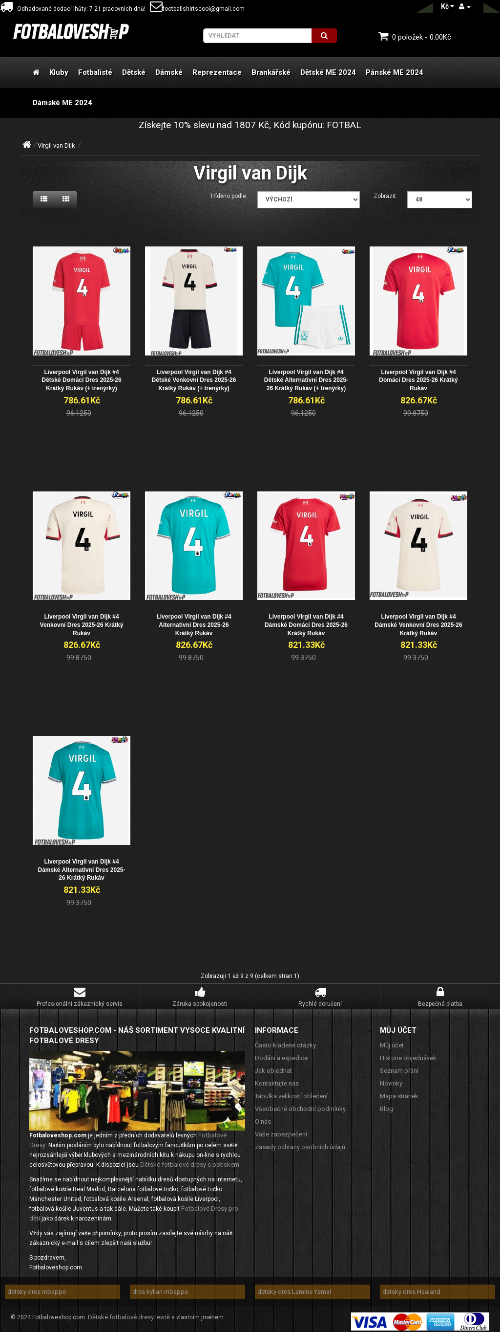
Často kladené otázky (285, 1041)
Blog (386, 1105)
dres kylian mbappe (160, 1287)
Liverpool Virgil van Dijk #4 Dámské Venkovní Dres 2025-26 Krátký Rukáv (418, 622)
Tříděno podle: (229, 196)
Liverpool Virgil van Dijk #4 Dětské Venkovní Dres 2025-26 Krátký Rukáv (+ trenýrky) (194, 379)
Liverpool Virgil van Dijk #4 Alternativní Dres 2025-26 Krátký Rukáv (193, 622)
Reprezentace (217, 72)
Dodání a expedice (281, 1054)
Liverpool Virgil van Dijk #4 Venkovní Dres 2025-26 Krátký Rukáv (82, 622)
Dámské (169, 72)
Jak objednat (273, 1066)
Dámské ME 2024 (62, 102)
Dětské (134, 72)
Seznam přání (399, 1066)
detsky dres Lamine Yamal (294, 1287)
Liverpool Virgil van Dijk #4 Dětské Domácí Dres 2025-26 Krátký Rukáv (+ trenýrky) (81, 379)
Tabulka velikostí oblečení (291, 1092)
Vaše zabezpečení (281, 1130)
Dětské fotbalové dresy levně (129, 1313)
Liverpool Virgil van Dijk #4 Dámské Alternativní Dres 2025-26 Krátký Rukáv (81, 866)
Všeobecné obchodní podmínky (300, 1105)
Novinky (391, 1079)
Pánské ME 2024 (394, 72)
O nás (263, 1117)
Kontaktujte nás (277, 1079)
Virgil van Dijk (56, 145)
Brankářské (271, 72)
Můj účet (392, 1041)
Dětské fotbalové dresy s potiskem (189, 1160)
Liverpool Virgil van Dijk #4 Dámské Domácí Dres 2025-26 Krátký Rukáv (306, 622)
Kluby (58, 72)
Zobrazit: (385, 196)
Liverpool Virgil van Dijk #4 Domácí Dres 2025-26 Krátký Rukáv (418, 379)
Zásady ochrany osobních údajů (300, 1143)
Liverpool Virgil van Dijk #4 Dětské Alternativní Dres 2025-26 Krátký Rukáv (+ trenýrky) (306, 379)
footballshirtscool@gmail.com (197, 8)
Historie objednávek (408, 1054)
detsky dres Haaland (411, 1287)
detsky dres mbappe (36, 1287)
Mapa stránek (399, 1092)
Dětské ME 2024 (328, 72)
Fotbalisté (95, 72)
